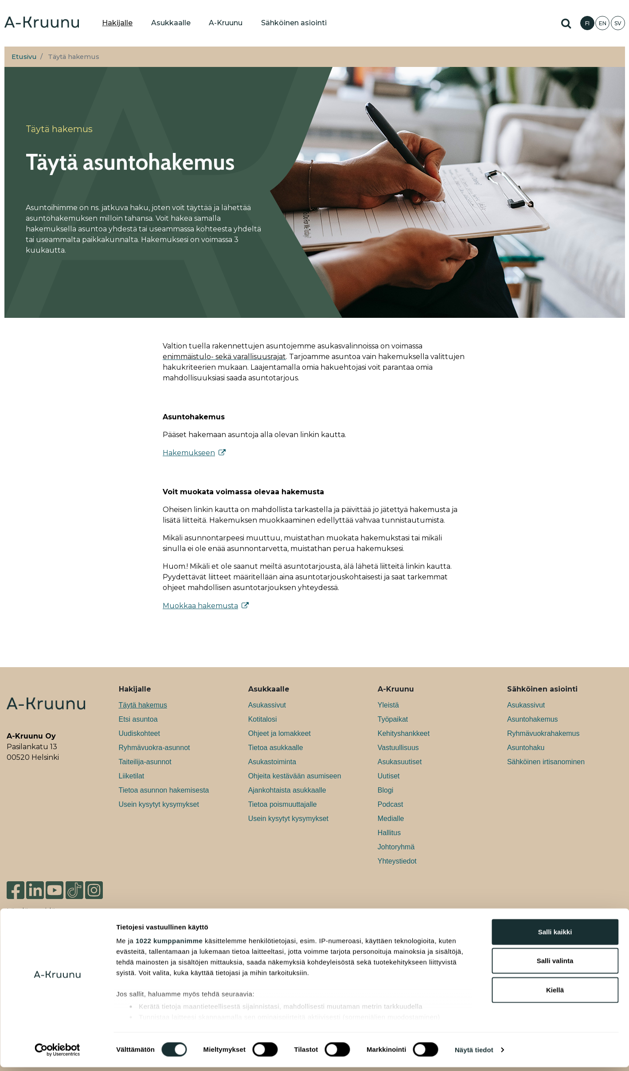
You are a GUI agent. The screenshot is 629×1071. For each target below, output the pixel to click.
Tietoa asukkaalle (275, 747)
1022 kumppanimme (169, 944)
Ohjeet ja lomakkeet (279, 733)
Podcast (390, 804)
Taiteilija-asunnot (145, 762)
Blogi (386, 790)
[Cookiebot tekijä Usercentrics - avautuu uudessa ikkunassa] (57, 1053)
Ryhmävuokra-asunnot (154, 747)
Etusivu (24, 57)
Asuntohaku (526, 747)
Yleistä (388, 705)
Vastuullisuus (398, 747)
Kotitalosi (262, 719)
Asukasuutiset (400, 762)
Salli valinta (555, 964)
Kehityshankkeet (404, 733)
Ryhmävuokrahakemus (543, 733)
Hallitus (389, 832)
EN (602, 23)
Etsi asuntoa (138, 719)
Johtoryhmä (396, 847)
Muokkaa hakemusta (200, 606)
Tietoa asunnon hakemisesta (164, 790)
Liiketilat (132, 776)
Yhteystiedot (397, 861)
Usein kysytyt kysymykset (159, 804)
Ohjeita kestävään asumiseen (294, 776)
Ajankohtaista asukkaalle (287, 790)
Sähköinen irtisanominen (546, 762)
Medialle (391, 818)
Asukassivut (267, 705)
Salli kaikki (555, 935)
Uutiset (389, 776)
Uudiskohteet (139, 733)
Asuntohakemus (532, 719)
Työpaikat (393, 719)
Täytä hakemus (143, 705)
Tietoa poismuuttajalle (282, 804)
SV (617, 23)
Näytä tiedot (474, 1053)
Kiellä (555, 993)
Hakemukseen (189, 453)
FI (587, 23)
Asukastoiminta (272, 762)
